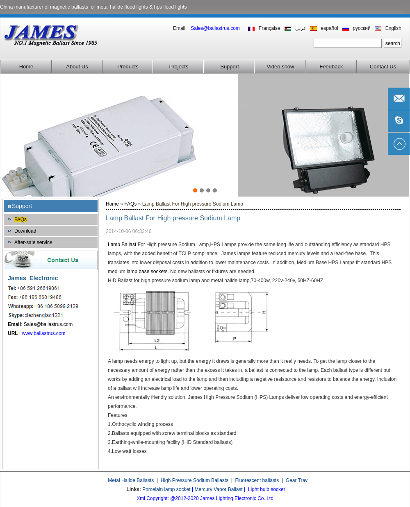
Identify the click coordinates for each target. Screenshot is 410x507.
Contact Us (383, 66)
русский (362, 28)
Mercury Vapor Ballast (219, 489)
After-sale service (33, 242)
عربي (300, 28)
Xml (141, 498)
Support (229, 66)
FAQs (20, 219)
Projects (179, 66)
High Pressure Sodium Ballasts (194, 480)
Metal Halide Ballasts (131, 480)
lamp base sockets (147, 271)
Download (25, 231)
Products (127, 66)
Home (26, 66)
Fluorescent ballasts (257, 480)
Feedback (331, 66)
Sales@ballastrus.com (48, 324)
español (329, 28)
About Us (77, 66)
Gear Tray (297, 480)
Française (269, 28)
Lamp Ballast (123, 244)
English (393, 28)
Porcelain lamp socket (166, 489)
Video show (280, 66)
